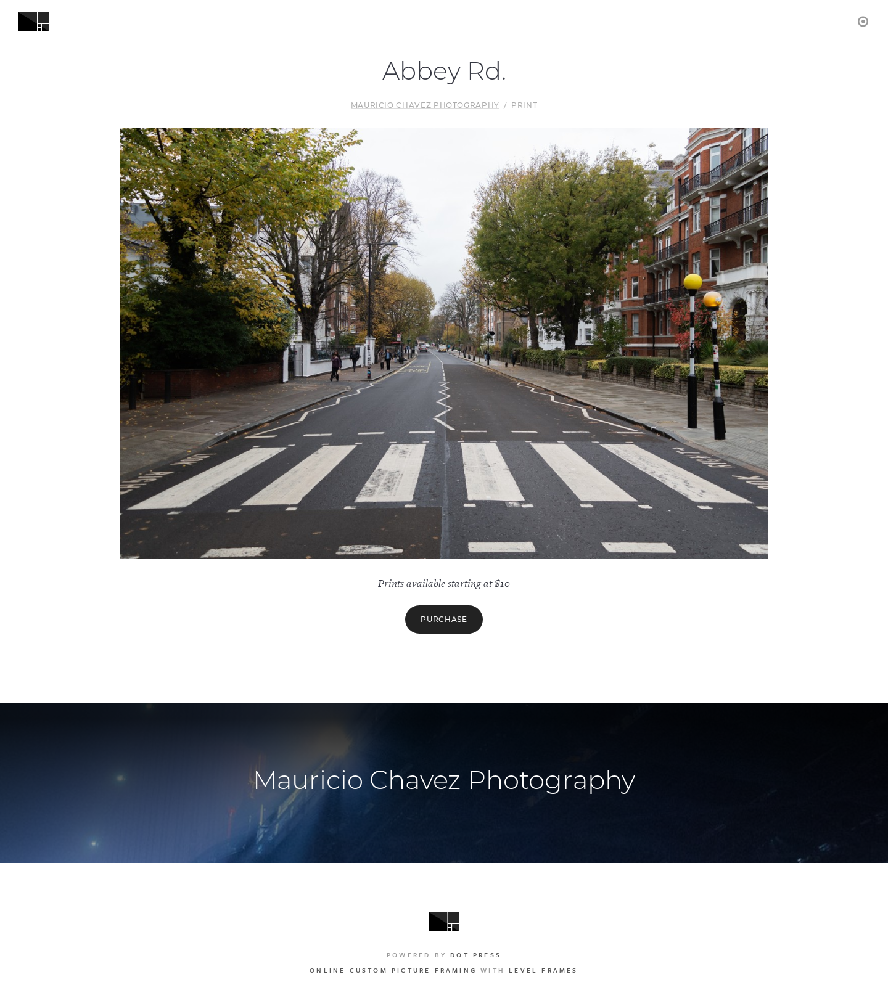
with (444, 970)
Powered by (444, 955)
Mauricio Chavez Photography (425, 105)
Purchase (444, 619)
